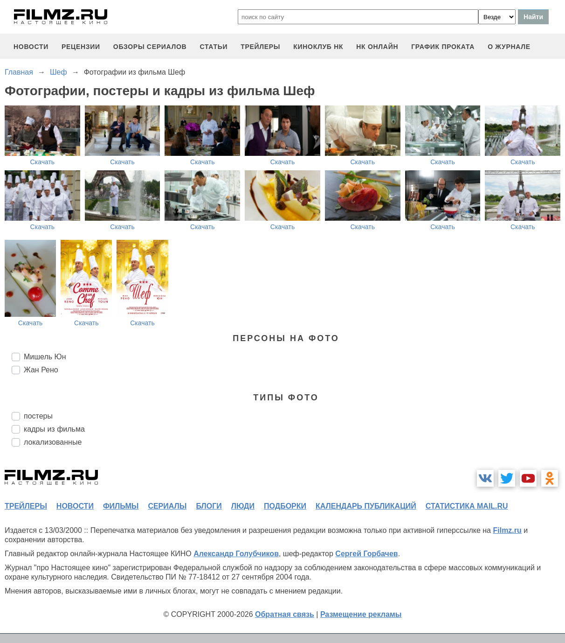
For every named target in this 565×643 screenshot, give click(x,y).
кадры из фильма (54, 429)
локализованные (53, 442)
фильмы (120, 506)
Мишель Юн (45, 357)
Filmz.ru (507, 530)
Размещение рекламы (361, 614)
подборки (285, 506)
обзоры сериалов (150, 46)
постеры (38, 416)
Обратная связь (284, 614)
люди (243, 506)
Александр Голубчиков (236, 554)
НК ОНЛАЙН (377, 46)
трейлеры (260, 46)
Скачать (42, 162)
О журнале (509, 46)
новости (31, 46)
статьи (213, 46)
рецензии (81, 46)
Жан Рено (41, 370)
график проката (443, 46)
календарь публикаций (366, 506)
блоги (208, 506)
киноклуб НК (318, 46)
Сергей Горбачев (366, 554)
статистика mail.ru (467, 506)
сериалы (167, 506)
